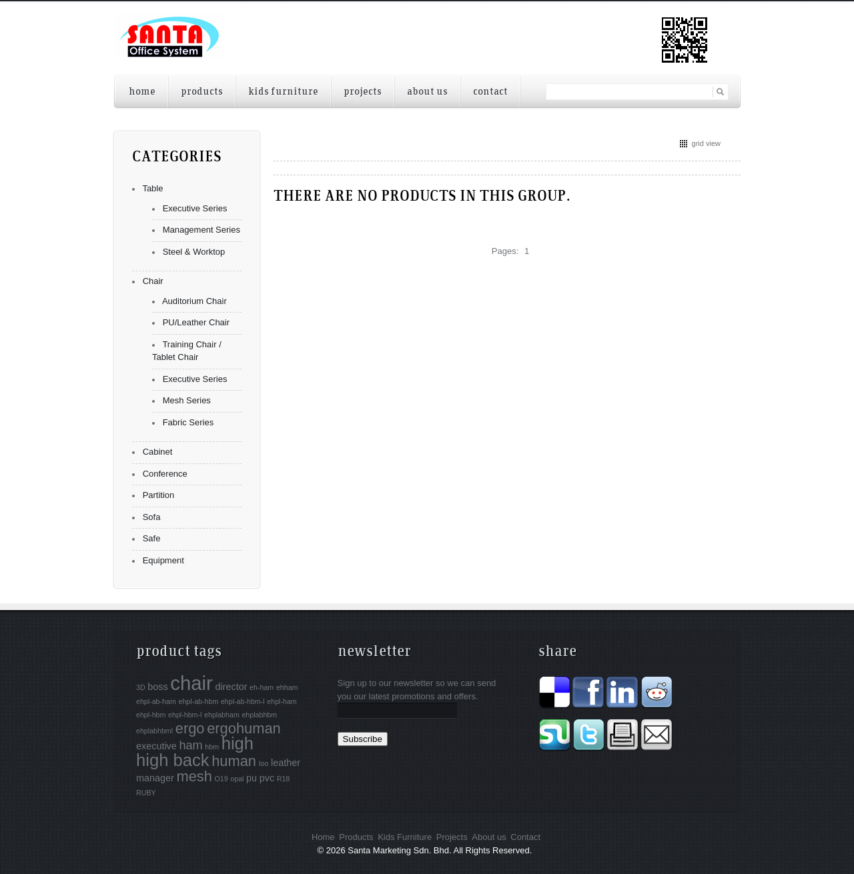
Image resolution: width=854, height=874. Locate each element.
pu (251, 778)
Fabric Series (188, 422)
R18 (283, 779)
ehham (287, 687)
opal (237, 779)
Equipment (163, 560)
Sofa (152, 517)
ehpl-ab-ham (156, 701)
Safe (152, 538)
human (233, 761)
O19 (221, 779)
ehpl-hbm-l (184, 715)
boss (157, 686)
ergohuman (244, 728)
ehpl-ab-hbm (198, 701)
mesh (193, 776)
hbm (212, 747)
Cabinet (158, 452)
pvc (267, 778)
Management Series (201, 230)
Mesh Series (187, 400)
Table (152, 188)
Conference (165, 474)
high (238, 743)
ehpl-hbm (150, 715)
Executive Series (195, 208)
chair (191, 683)
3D (140, 687)
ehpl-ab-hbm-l (243, 701)
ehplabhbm (259, 715)
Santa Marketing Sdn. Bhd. (399, 850)
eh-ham (262, 687)
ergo (190, 728)
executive (156, 746)
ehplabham (222, 715)
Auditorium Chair (194, 301)
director (231, 686)
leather (285, 762)
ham (190, 745)
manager (155, 778)
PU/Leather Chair (196, 322)
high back (172, 760)
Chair (153, 281)
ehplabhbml (154, 731)
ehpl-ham (281, 701)
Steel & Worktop (194, 252)
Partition (159, 495)
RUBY (146, 793)
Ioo (264, 763)
